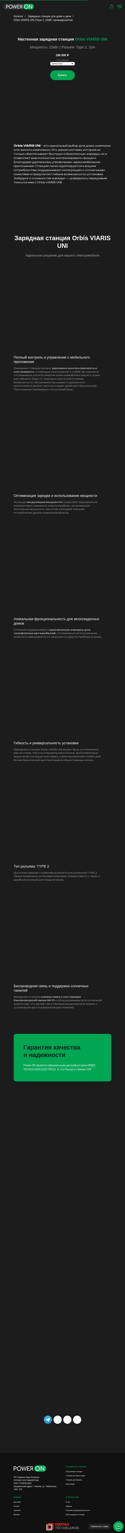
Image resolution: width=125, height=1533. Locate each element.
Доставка (17, 1502)
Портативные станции (74, 1472)
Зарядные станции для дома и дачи (49, 16)
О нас (68, 1502)
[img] (77, 1420)
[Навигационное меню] (119, 6)
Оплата (16, 1506)
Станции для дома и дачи (75, 1476)
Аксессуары (70, 1484)
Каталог (18, 16)
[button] (112, 6)
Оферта (69, 1506)
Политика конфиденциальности (78, 1510)
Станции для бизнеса (74, 1480)
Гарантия (17, 1510)
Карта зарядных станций (75, 1515)
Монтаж (17, 1515)
